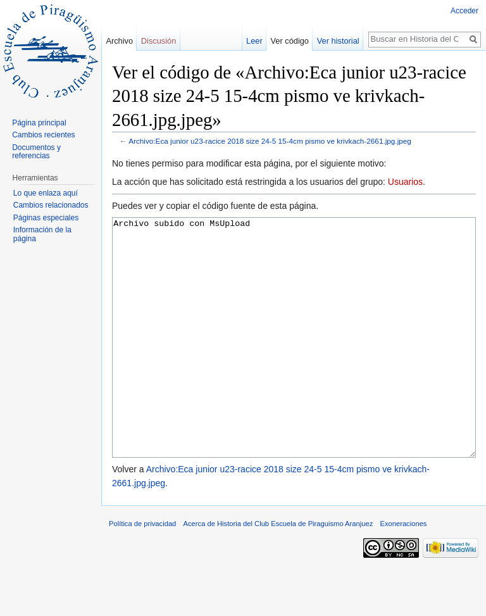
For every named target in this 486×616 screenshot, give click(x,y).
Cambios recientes (43, 134)
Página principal (39, 122)
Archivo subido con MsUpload (294, 361)
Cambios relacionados (51, 205)
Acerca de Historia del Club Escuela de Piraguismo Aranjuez (278, 571)
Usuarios (405, 182)
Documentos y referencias (36, 152)
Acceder (464, 10)
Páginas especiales (45, 217)
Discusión (158, 41)
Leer (254, 41)
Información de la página (42, 234)
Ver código (290, 41)
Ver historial (338, 41)
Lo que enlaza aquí (45, 193)
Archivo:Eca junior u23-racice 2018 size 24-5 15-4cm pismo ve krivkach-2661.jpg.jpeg (269, 141)
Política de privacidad (142, 571)
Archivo (119, 41)
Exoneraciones (403, 571)
